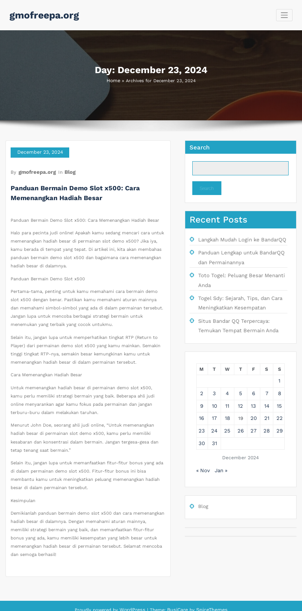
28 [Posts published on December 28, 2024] (266, 418)
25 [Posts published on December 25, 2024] (227, 418)
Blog (66, 169)
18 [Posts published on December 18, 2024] (227, 407)
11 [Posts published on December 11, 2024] (227, 395)
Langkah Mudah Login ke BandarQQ (239, 238)
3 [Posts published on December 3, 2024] (214, 383)
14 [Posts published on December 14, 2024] (266, 395)
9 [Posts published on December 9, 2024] (201, 395)
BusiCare (179, 602)
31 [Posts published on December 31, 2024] (214, 430)
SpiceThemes (209, 602)
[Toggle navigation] (284, 15)
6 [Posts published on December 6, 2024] (253, 383)
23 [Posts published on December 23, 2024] (201, 418)
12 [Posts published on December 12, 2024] (240, 395)
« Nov (202, 456)
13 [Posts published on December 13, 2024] (253, 395)
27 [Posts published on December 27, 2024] (253, 418)
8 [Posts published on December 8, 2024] (279, 383)
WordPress (135, 602)
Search (200, 146)
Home (113, 80)
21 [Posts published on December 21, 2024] (266, 407)
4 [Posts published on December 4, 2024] (227, 383)
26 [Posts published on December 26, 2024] (240, 418)
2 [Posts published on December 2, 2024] (201, 383)
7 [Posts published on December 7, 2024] (266, 383)
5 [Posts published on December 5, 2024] (240, 383)
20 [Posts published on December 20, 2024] (253, 407)
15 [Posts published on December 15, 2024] (279, 395)
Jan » (220, 456)
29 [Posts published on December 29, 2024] (279, 418)
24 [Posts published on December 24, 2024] (214, 418)
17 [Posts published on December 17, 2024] (214, 407)
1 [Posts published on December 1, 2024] (279, 372)
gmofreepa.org (41, 14)
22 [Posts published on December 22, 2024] (279, 407)
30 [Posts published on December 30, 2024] (201, 430)
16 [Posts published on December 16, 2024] (201, 407)
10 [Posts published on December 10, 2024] (214, 395)
